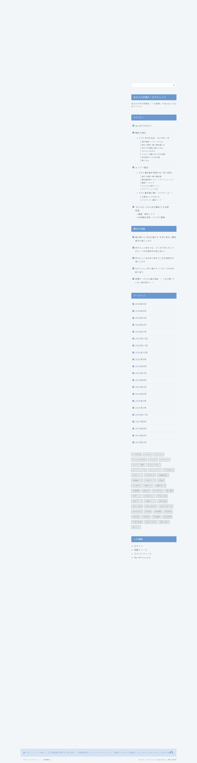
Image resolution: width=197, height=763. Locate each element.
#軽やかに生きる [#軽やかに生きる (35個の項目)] (151, 522)
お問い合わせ (119, 45)
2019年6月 (140, 428)
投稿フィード (140, 549)
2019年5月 (140, 435)
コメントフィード (143, 553)
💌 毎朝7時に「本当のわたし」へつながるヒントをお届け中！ (72, 236)
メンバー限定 (141, 167)
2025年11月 (141, 345)
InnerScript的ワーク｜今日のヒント (57, 218)
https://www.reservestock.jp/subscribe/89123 (54, 565)
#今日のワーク (32, 598)
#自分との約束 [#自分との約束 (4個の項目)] (137, 506)
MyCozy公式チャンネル (40, 577)
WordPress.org (142, 557)
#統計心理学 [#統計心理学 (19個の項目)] (162, 501)
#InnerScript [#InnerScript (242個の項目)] (164, 460)
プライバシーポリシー (31, 760)
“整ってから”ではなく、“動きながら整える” (60, 209)
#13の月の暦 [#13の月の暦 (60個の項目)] (137, 454)
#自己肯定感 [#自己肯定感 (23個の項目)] (167, 517)
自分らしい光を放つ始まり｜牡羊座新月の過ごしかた (154, 260)
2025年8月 (140, 366)
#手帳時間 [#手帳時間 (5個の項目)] (136, 491)
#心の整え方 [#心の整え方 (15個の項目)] (136, 486)
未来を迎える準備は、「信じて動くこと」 (60, 232)
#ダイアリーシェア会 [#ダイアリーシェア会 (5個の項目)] (139, 470)
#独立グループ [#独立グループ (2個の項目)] (137, 501)
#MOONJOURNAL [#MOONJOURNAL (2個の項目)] (153, 465)
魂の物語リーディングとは (152, 142)
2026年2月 (140, 324)
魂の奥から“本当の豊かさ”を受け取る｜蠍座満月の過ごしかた (155, 239)
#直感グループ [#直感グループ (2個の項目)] (150, 501)
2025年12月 (141, 338)
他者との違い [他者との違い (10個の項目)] (164, 522)
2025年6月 (140, 380)
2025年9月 (140, 359)
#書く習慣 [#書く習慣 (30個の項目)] (169, 491)
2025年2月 (140, 407)
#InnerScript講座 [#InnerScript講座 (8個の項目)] (138, 465)
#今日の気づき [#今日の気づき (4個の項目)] (150, 475)
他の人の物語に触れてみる (152, 148)
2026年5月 (140, 304)
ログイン (138, 546)
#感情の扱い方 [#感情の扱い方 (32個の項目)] (160, 486)
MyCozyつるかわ (148, 151)
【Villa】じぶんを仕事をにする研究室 (152, 209)
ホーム (27, 45)
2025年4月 (140, 394)
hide (81, 200)
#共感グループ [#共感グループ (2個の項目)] (150, 480)
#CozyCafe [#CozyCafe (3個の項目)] (153, 460)
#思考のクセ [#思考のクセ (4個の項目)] (148, 486)
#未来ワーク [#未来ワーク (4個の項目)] (136, 496)
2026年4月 (140, 311)
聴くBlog (145, 160)
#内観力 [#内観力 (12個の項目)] (161, 480)
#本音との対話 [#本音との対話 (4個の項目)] (161, 496)
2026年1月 (140, 331)
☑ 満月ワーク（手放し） (55, 225)
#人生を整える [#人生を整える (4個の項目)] (168, 470)
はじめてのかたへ (62, 45)
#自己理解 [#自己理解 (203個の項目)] (156, 517)
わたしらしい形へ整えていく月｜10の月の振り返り (155, 270)
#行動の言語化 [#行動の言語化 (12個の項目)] (137, 522)
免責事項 (46, 760)
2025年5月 (140, 387)
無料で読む (140, 132)
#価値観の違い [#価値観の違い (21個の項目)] (163, 475)
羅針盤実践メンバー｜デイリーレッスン (39, 98)
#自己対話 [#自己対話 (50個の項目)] (136, 517)
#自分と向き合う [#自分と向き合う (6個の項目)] (151, 506)
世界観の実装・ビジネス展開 (151, 217)
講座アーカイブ (148, 183)
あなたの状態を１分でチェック (92, 45)
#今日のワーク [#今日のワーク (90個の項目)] (137, 475)
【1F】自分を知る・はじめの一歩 (153, 138)
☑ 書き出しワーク (52, 222)
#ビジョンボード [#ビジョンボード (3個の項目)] (155, 470)
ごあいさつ (42, 45)
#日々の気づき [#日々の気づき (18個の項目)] (157, 491)
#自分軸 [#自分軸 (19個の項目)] (148, 511)
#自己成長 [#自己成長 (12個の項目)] (146, 517)
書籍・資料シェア (146, 214)
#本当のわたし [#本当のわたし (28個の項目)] (148, 496)
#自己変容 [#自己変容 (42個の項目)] (168, 511)
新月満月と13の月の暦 (151, 157)
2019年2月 (140, 442)
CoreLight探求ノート (150, 186)
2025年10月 (141, 352)
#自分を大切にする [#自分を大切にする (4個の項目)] (166, 506)
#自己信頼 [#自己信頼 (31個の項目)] (157, 511)
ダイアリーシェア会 (150, 189)
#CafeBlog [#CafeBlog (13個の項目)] (147, 454)
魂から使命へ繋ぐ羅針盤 (151, 176)
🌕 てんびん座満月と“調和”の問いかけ (58, 213)
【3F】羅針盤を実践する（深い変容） (155, 172)
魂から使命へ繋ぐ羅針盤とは (153, 145)
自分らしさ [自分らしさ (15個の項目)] (136, 527)
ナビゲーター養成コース (151, 200)
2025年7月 (140, 373)
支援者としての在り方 (151, 197)
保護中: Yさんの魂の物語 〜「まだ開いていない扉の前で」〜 (155, 281)
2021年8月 (140, 421)
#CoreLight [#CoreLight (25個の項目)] (159, 454)
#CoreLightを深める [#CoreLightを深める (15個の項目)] (139, 460)
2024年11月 (141, 414)
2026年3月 (140, 318)
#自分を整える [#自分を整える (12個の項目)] (137, 511)
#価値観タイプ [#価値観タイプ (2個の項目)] (137, 480)
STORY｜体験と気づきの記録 (153, 154)
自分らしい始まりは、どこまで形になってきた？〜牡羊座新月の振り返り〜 (154, 249)
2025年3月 (140, 401)
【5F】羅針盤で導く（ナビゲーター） (155, 193)
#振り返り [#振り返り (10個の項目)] (146, 491)
